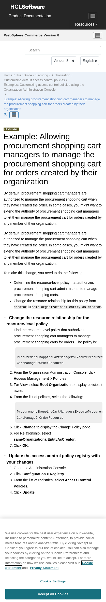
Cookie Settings (53, 582)
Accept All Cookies (53, 595)
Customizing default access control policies (34, 80)
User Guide (24, 75)
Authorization (61, 75)
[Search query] (63, 50)
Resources (84, 24)
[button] (5, 317)
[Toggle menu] (97, 35)
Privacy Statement (44, 569)
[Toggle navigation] (92, 16)
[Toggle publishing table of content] (14, 114)
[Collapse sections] (5, 115)
